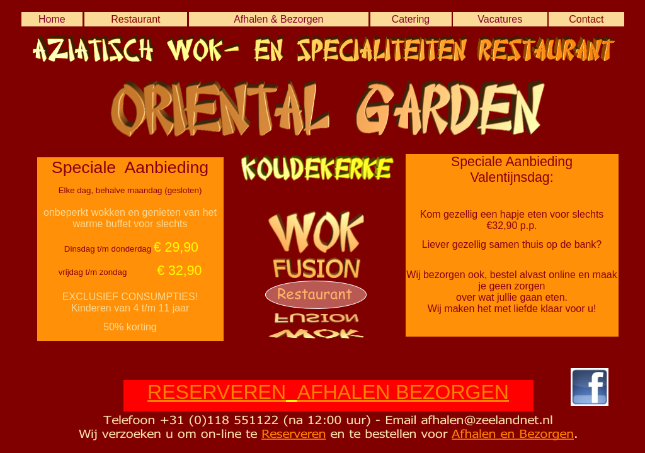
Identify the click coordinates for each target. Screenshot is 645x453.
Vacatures (499, 19)
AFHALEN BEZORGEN (403, 392)
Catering (411, 19)
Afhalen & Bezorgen (278, 19)
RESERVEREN (216, 392)
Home (52, 19)
